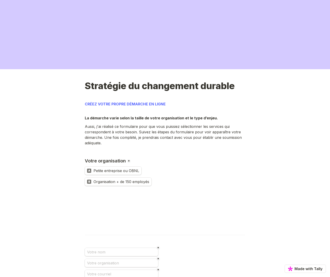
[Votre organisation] (121, 263)
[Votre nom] (121, 252)
